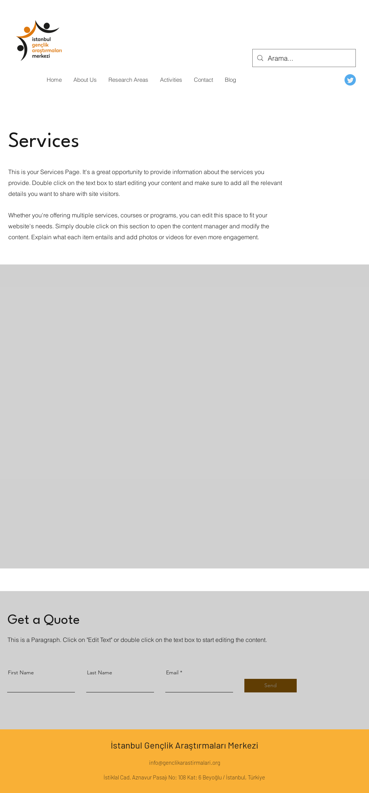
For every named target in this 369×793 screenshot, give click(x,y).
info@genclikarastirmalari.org (184, 762)
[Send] (270, 685)
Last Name (99, 672)
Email (172, 672)
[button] (84, 80)
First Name (21, 672)
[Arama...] (304, 58)
